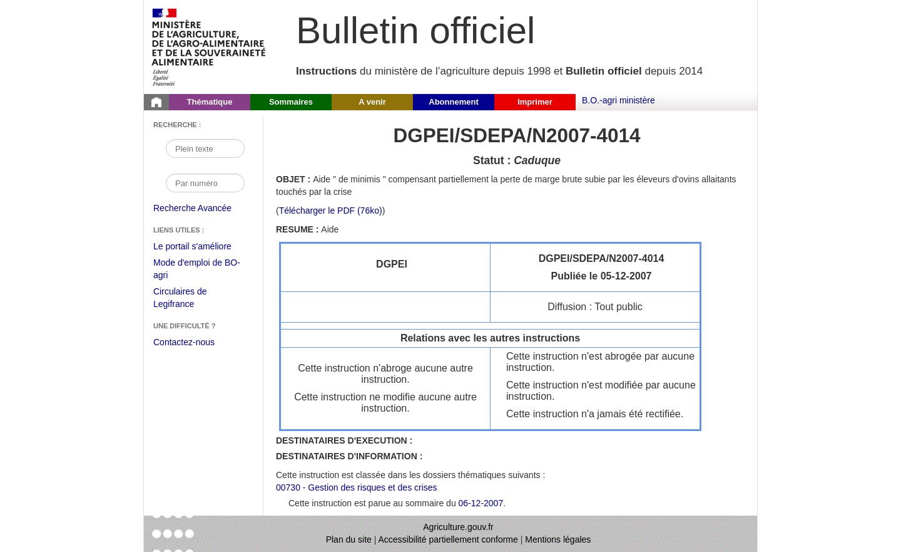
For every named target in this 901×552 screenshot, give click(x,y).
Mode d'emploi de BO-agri (196, 270)
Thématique (210, 102)
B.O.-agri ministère (618, 100)
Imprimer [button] (534, 102)
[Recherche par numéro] (205, 183)
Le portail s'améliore (201, 246)
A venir (372, 102)
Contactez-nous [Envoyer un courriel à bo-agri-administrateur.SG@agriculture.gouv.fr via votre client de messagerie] (184, 342)
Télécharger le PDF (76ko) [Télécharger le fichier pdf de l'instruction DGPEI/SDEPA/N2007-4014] (330, 211)
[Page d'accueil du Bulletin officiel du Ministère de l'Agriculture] (156, 102)
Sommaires (291, 102)
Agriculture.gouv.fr (458, 527)
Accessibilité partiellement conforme (448, 539)
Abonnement (453, 102)
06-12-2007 (481, 503)
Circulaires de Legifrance (190, 299)
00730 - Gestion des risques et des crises (356, 487)
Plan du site (349, 539)
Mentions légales (558, 539)
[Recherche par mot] (205, 148)
